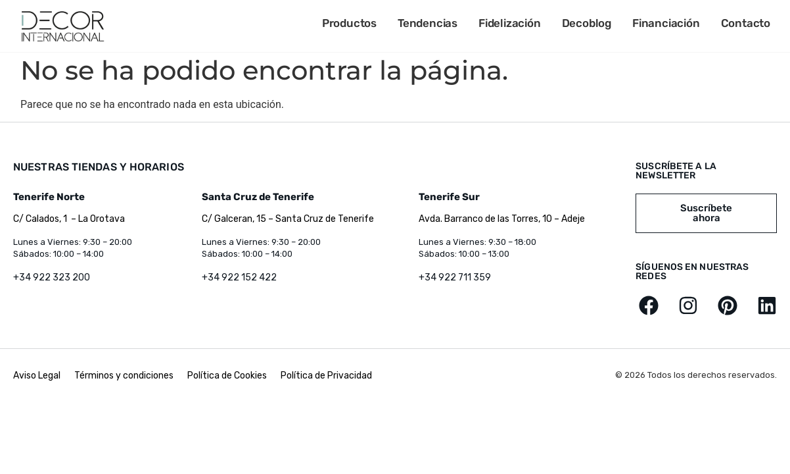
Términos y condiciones (124, 375)
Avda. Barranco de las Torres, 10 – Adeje (502, 218)
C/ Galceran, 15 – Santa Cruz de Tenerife (288, 218)
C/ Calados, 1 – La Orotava (69, 218)
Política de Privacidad (326, 375)
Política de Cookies (227, 375)
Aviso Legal (37, 375)
